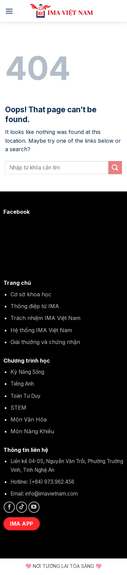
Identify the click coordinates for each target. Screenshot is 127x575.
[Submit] (115, 167)
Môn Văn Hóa (28, 419)
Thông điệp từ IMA (34, 306)
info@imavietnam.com (51, 493)
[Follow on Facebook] (9, 507)
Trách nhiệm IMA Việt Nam (45, 318)
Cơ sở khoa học (30, 294)
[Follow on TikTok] (21, 507)
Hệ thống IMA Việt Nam (41, 330)
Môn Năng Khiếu (32, 431)
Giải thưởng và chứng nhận (45, 342)
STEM (18, 407)
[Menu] (9, 11)
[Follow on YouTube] (34, 507)
